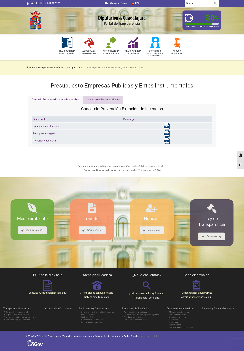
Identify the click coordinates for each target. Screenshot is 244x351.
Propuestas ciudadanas (91, 322)
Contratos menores (177, 317)
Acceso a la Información (58, 308)
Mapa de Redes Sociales (127, 336)
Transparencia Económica (50, 67)
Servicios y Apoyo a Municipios (218, 308)
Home (30, 67)
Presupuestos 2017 (76, 67)
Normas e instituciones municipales (21, 317)
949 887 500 (52, 3)
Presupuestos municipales (135, 312)
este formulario (101, 297)
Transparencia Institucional (17, 308)
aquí (64, 292)
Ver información (32, 230)
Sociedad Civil (87, 317)
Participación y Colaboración (94, 308)
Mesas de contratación (179, 312)
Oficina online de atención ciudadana (97, 312)
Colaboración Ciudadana (92, 320)
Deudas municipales (133, 317)
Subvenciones (175, 325)
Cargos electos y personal (17, 312)
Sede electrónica (88, 315)
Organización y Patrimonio (17, 315)
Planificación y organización (18, 320)
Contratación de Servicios (180, 308)
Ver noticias (151, 230)
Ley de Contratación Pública (181, 327)
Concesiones (174, 322)
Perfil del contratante (178, 315)
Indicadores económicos (135, 320)
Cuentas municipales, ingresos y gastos (141, 315)
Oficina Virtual (92, 230)
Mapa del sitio (103, 336)
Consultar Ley (211, 236)
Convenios (173, 320)
